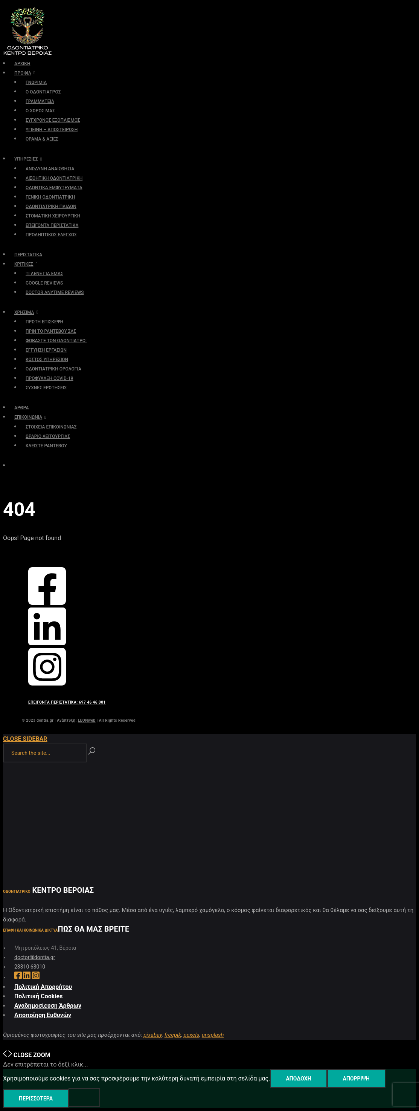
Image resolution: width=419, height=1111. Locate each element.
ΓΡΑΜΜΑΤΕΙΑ (40, 101)
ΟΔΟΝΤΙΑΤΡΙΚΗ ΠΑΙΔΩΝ (51, 206)
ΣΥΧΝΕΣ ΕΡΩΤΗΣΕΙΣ (46, 387)
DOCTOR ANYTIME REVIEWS (55, 292)
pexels (192, 1034)
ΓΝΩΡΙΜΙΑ (36, 82)
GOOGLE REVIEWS (44, 283)
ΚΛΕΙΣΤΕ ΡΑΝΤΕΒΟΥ (46, 445)
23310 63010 (29, 967)
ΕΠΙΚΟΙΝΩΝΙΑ (28, 417)
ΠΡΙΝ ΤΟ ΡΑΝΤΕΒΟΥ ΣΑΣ (51, 331)
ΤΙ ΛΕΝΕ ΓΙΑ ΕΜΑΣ (44, 273)
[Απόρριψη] (84, 1097)
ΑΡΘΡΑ (21, 407)
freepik (173, 1034)
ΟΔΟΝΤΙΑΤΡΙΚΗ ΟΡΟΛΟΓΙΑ (53, 369)
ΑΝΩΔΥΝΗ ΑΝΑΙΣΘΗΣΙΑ (50, 168)
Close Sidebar (25, 738)
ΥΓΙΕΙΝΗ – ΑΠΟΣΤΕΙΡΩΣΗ (52, 129)
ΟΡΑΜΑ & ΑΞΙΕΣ (42, 139)
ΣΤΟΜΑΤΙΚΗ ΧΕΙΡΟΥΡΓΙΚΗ (53, 216)
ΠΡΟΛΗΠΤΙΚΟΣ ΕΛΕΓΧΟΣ (51, 234)
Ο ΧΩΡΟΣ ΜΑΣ (40, 110)
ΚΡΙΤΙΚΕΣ (24, 264)
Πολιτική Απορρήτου (43, 986)
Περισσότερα (36, 1099)
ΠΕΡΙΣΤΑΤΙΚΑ (28, 254)
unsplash (213, 1034)
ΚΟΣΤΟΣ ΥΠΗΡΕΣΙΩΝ (47, 359)
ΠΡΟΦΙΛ (22, 73)
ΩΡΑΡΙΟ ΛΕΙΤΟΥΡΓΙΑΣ (48, 436)
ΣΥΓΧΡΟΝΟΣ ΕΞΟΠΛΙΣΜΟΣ (53, 120)
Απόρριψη (356, 1079)
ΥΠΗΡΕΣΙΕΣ (26, 159)
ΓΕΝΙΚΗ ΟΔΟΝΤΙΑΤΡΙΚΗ (50, 197)
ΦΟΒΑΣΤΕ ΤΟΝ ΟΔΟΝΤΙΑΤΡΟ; (56, 340)
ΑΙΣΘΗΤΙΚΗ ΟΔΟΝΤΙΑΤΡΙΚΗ (54, 178)
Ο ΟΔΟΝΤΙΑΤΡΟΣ (43, 92)
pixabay (152, 1034)
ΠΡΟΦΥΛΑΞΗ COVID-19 (49, 378)
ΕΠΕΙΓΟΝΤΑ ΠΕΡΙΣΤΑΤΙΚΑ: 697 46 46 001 (67, 702)
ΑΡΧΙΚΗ (22, 63)
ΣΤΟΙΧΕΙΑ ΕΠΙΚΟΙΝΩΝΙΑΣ (51, 427)
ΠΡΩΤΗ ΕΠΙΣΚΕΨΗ (44, 321)
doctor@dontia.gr (34, 957)
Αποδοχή (298, 1079)
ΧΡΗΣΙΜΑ (24, 312)
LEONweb (87, 720)
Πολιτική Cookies (38, 996)
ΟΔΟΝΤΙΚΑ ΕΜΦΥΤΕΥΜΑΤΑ (54, 187)
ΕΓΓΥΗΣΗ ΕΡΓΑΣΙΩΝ (46, 350)
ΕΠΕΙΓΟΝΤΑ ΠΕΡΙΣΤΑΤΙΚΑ (52, 225)
